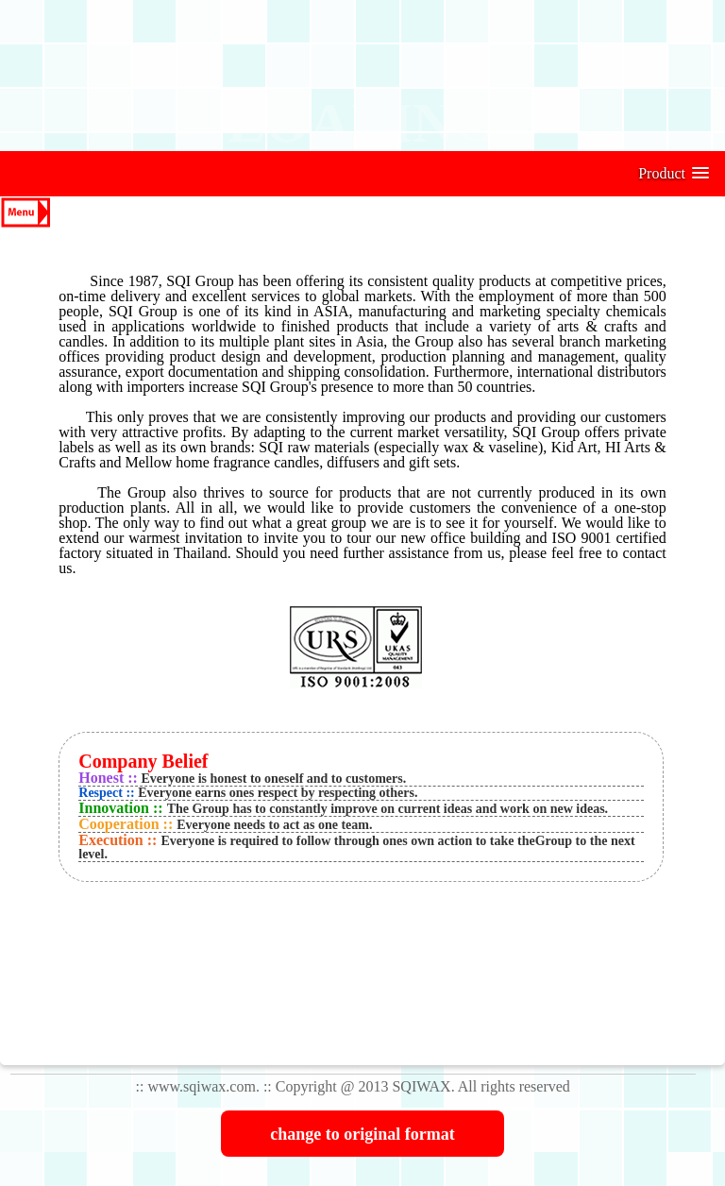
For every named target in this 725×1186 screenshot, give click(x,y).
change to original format (362, 1134)
